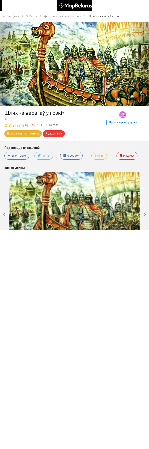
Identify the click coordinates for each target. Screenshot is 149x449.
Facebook (71, 155)
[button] (11, 64)
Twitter (44, 155)
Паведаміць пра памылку (23, 133)
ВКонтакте (17, 155)
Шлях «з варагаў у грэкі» (122, 122)
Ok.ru (99, 155)
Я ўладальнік (54, 133)
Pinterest (127, 155)
